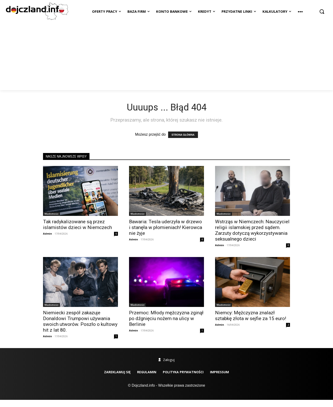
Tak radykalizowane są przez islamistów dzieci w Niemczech (77, 224)
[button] (321, 11)
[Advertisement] (166, 55)
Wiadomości (51, 213)
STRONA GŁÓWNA (183, 134)
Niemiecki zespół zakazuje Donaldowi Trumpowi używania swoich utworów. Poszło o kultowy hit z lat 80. (80, 321)
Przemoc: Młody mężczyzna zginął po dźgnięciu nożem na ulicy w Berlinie (166, 318)
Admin (47, 233)
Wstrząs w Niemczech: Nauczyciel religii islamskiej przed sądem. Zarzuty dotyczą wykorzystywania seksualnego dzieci (252, 230)
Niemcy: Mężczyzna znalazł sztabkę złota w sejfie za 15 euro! (250, 315)
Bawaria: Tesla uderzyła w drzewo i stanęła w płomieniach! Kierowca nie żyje (165, 227)
